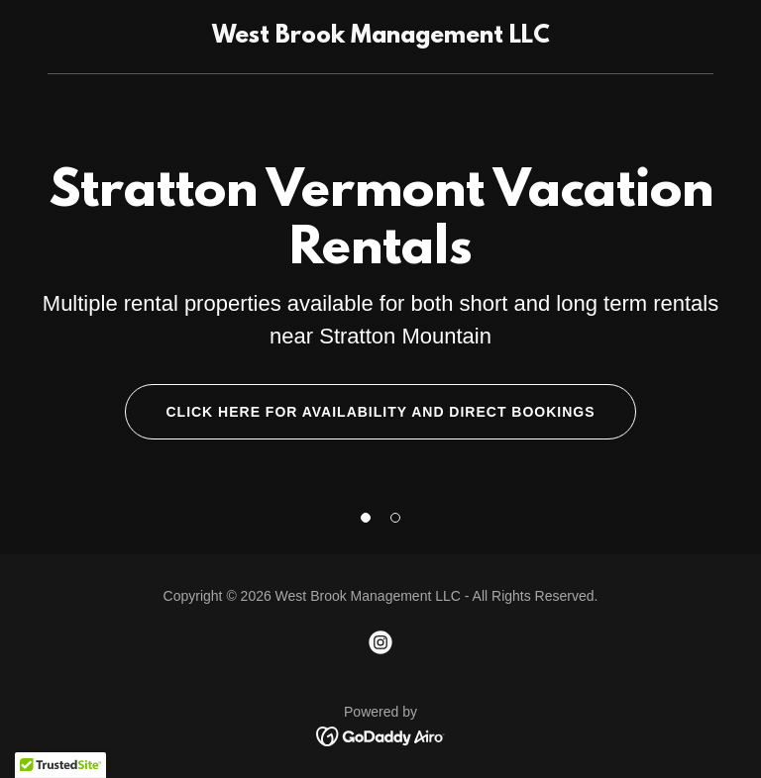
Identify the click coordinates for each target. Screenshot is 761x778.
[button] (366, 518)
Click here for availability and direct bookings (380, 412)
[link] (381, 37)
